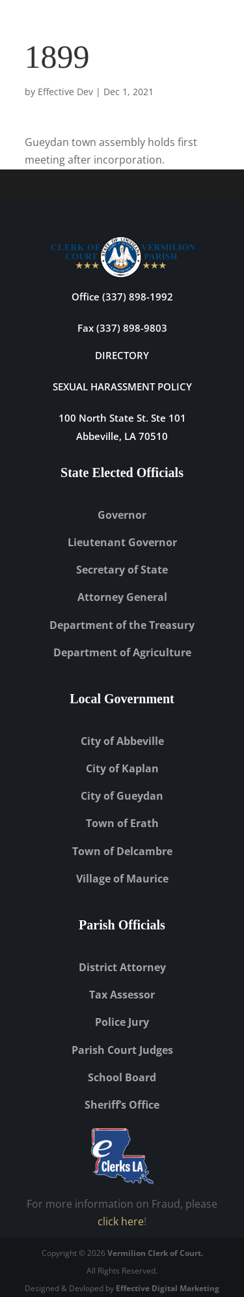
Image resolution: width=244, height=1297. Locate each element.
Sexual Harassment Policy (122, 386)
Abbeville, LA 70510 (122, 436)
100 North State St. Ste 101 (122, 417)
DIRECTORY (122, 355)
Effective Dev (65, 91)
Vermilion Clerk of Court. (155, 1253)
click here (121, 1221)
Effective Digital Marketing (167, 1288)
